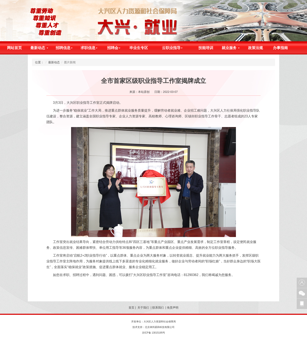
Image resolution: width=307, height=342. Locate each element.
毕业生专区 (138, 48)
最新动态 (54, 62)
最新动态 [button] (39, 48)
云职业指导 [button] (172, 48)
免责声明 (172, 307)
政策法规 (255, 48)
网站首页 (14, 48)
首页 (131, 307)
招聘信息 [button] (64, 48)
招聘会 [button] (113, 48)
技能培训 (205, 48)
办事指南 (280, 48)
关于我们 (143, 307)
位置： (39, 62)
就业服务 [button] (231, 48)
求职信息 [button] (89, 48)
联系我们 (158, 307)
